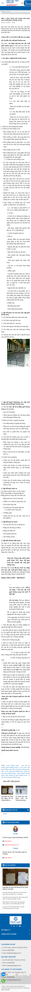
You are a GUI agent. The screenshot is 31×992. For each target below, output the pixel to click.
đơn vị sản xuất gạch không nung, (12, 771)
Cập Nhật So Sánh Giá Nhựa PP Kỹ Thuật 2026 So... (7, 798)
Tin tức (8, 11)
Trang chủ (3, 11)
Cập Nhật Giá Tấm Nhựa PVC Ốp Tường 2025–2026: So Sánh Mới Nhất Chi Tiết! (15, 898)
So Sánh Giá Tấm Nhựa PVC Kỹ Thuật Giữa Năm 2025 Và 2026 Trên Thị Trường (15, 893)
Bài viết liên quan (11, 781)
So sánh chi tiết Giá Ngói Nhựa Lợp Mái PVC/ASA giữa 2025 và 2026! (13, 907)
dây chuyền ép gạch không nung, (17, 775)
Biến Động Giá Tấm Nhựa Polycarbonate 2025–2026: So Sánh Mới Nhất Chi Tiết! (14, 902)
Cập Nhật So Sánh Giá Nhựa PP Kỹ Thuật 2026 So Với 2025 (15, 888)
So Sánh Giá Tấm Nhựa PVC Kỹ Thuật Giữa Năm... (21, 798)
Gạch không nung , (13, 765)
